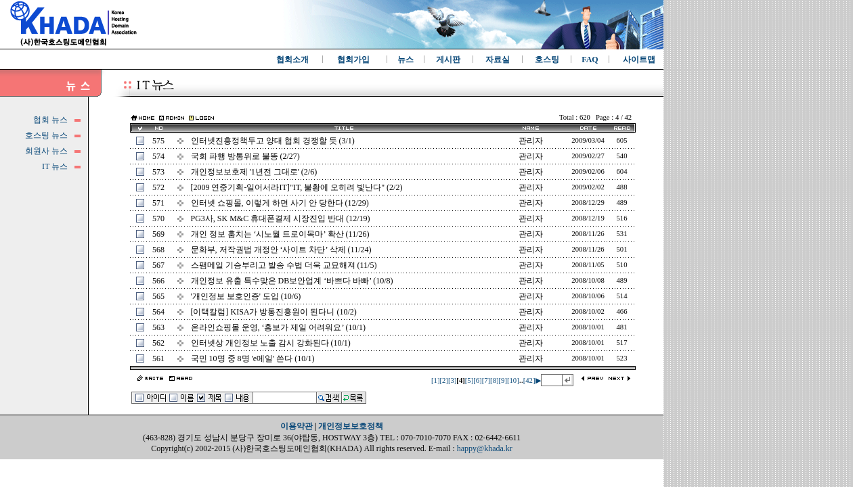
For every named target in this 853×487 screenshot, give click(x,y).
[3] (452, 380)
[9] (503, 380)
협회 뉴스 (50, 119)
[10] (513, 380)
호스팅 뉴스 (46, 135)
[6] (477, 380)
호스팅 (547, 59)
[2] (443, 380)
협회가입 (353, 59)
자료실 (497, 59)
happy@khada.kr (484, 448)
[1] (435, 380)
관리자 (531, 140)
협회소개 (292, 59)
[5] (469, 380)
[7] (486, 380)
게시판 (448, 59)
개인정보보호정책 (350, 426)
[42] (529, 380)
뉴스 (405, 59)
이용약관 (296, 426)
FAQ (590, 59)
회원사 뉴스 (46, 151)
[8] (494, 380)
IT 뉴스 (55, 166)
